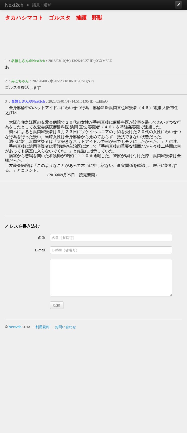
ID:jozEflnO (99, 101)
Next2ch (14, 5)
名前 (41, 238)
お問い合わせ (65, 327)
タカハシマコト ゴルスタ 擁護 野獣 (53, 18)
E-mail (40, 250)
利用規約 (43, 327)
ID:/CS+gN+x (84, 81)
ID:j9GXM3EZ (101, 61)
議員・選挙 (41, 5)
